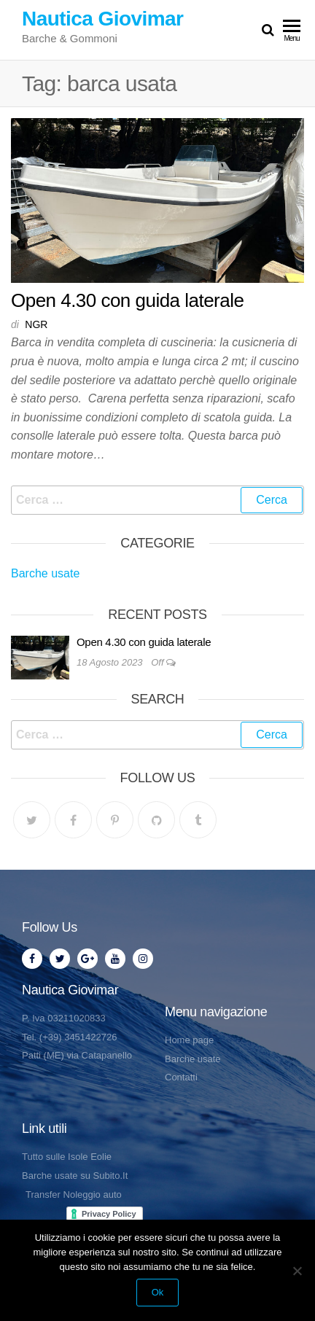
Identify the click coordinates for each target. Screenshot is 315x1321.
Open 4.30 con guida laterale (127, 300)
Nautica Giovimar (102, 18)
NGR (36, 324)
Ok (158, 1292)
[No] (296, 1270)
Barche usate (45, 573)
